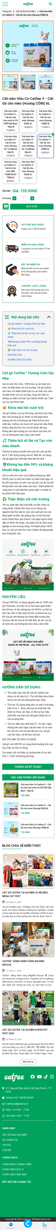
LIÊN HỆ (6, 1150)
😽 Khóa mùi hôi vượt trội (21, 328)
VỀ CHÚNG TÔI (10, 1140)
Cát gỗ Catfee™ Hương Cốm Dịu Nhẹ (26, 323)
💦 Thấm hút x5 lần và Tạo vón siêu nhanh (26, 335)
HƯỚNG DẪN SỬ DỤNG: (20, 359)
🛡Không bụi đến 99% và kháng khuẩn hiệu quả (27, 343)
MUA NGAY (31, 206)
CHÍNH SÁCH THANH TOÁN (16, 1164)
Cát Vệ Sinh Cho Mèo (26, 11)
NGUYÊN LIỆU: (15, 354)
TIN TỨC (6, 1145)
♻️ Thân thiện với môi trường (22, 350)
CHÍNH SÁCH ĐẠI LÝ (13, 1169)
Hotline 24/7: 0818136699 (33, 229)
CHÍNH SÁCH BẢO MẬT (14, 1174)
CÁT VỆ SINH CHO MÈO (14, 1134)
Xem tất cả (28, 1062)
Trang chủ (7, 11)
